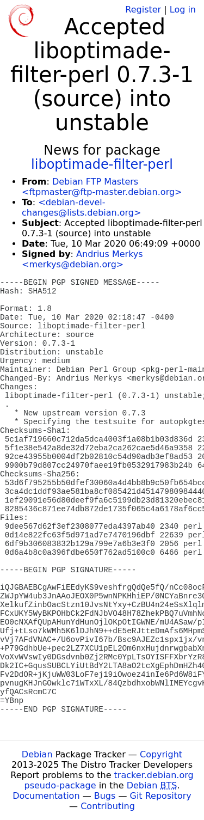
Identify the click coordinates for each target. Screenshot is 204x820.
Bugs (105, 796)
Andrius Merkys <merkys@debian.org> (82, 259)
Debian (37, 754)
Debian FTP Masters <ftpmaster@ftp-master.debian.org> (102, 186)
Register (143, 9)
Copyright (161, 754)
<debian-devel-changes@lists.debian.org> (81, 207)
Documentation (46, 796)
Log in (183, 9)
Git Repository (160, 796)
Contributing (108, 806)
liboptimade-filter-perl (102, 164)
